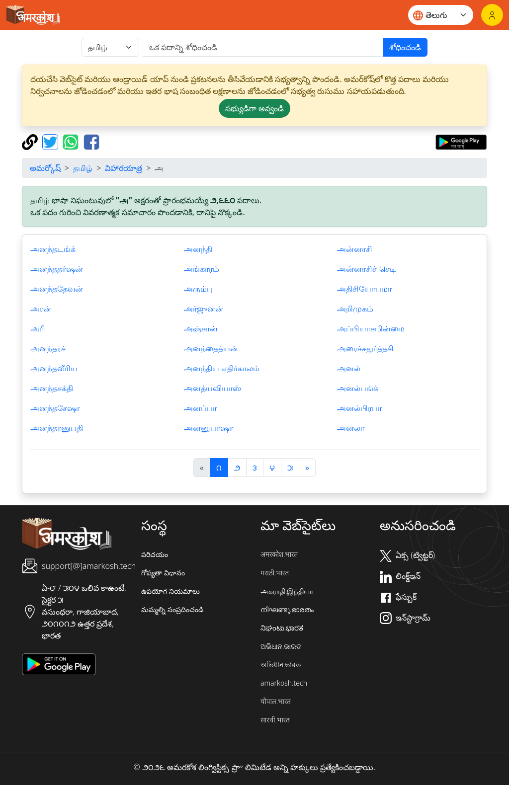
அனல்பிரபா (359, 407)
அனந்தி (198, 248)
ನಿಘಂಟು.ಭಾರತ (281, 627)
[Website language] (440, 15)
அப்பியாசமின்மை (371, 328)
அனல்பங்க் (357, 388)
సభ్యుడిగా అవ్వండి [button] (254, 108)
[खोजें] (263, 47)
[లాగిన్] (492, 15)
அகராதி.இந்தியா (286, 591)
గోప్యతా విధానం (163, 572)
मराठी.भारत (274, 572)
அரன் (40, 308)
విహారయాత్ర (123, 167)
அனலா (350, 427)
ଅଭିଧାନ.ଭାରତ (280, 646)
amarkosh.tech (283, 683)
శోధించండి (405, 47)
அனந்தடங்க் (53, 248)
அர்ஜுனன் (203, 308)
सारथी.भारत (275, 719)
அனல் (348, 368)
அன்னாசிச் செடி (366, 268)
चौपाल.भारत (275, 701)
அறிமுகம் (355, 308)
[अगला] (307, 467)
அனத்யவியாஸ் (212, 388)
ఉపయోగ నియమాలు (170, 591)
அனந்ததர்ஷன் (56, 268)
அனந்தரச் (48, 348)
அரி (37, 328)
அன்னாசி (354, 248)
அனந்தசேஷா (55, 407)
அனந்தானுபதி (56, 427)
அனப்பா (200, 407)
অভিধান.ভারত (280, 664)
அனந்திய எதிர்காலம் (221, 368)
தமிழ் (82, 167)
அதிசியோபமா (364, 288)
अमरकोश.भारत (279, 554)
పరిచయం (154, 554)
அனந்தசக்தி (51, 388)
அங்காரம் (201, 268)
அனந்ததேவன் (56, 288)
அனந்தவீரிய (54, 368)
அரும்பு (198, 288)
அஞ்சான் (201, 328)
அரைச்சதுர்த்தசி (365, 348)
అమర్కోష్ (45, 167)
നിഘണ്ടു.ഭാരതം (287, 609)
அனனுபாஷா (208, 427)
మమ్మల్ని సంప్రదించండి (172, 609)
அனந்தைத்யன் (211, 348)
